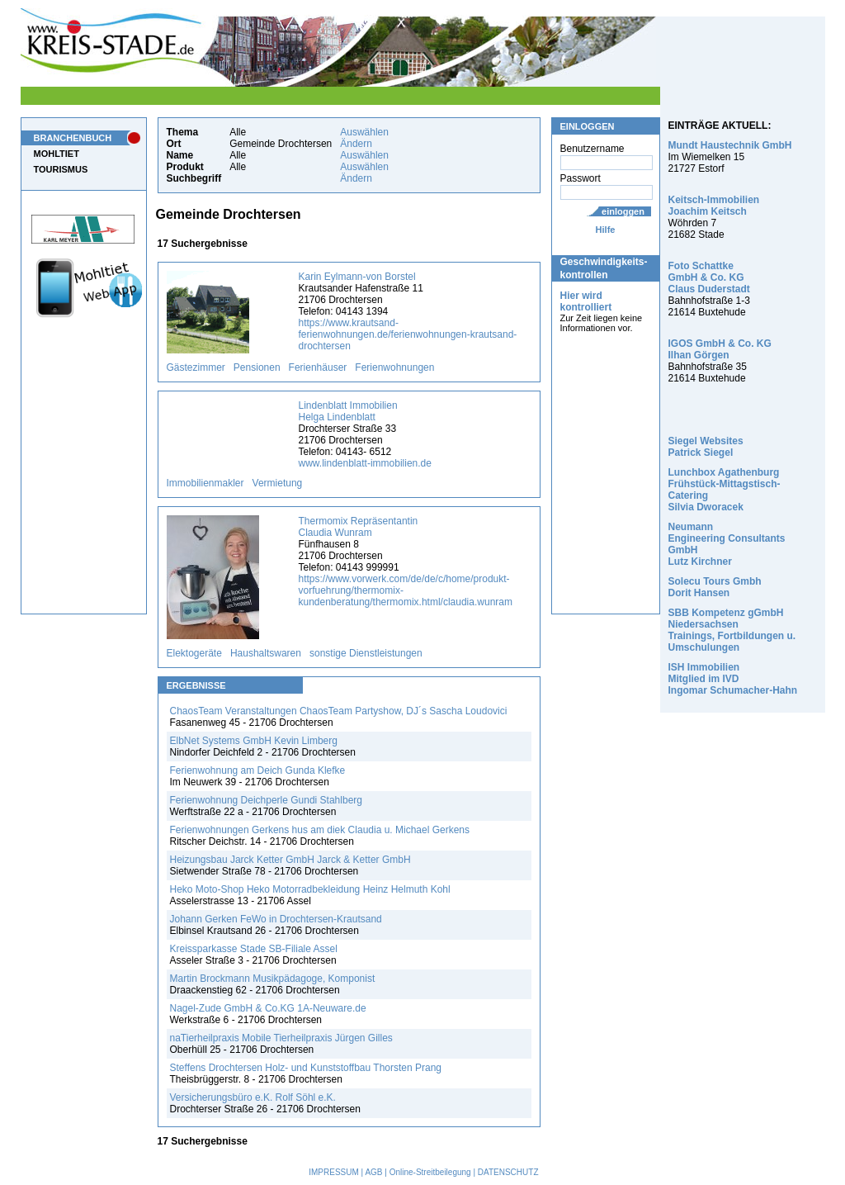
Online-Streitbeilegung (430, 1172)
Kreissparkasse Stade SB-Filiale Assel (254, 949)
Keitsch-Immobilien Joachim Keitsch (714, 205)
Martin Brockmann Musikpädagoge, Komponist (272, 978)
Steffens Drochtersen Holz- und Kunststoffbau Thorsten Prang (306, 1068)
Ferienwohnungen (394, 367)
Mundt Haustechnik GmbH (730, 145)
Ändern (356, 143)
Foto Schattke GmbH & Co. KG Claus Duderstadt (709, 277)
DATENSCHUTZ (508, 1172)
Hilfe (606, 230)
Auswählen (364, 132)
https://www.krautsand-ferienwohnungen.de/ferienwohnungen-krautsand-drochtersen (408, 334)
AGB (373, 1172)
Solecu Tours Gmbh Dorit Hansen (715, 587)
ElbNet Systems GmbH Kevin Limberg (254, 741)
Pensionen (257, 367)
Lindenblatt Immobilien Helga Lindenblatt (348, 411)
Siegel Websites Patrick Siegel (706, 446)
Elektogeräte (194, 653)
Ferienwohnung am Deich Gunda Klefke (258, 770)
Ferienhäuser (318, 367)
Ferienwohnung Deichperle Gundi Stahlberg (266, 800)
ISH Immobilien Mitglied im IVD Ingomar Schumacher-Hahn (733, 678)
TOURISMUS (61, 169)
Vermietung (278, 483)
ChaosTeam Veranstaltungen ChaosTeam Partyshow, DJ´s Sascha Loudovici (338, 711)
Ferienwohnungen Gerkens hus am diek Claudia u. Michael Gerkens (320, 830)
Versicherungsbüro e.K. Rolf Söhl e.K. (253, 1097)
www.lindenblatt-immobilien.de (365, 463)
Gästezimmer (196, 367)
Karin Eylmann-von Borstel (357, 276)
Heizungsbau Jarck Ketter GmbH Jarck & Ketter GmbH (290, 859)
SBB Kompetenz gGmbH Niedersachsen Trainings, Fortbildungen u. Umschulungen (732, 630)
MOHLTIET (56, 154)
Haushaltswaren (265, 653)
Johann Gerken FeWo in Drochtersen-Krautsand (276, 919)
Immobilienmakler (205, 483)
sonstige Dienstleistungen (365, 653)
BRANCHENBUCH (73, 138)
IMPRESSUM (334, 1172)
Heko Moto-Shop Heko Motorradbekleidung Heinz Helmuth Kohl (310, 889)
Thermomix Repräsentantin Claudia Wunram (358, 526)
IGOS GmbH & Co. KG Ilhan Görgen (720, 349)
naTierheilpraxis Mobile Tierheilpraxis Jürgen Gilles (281, 1038)
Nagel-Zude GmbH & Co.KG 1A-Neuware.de (268, 1008)
